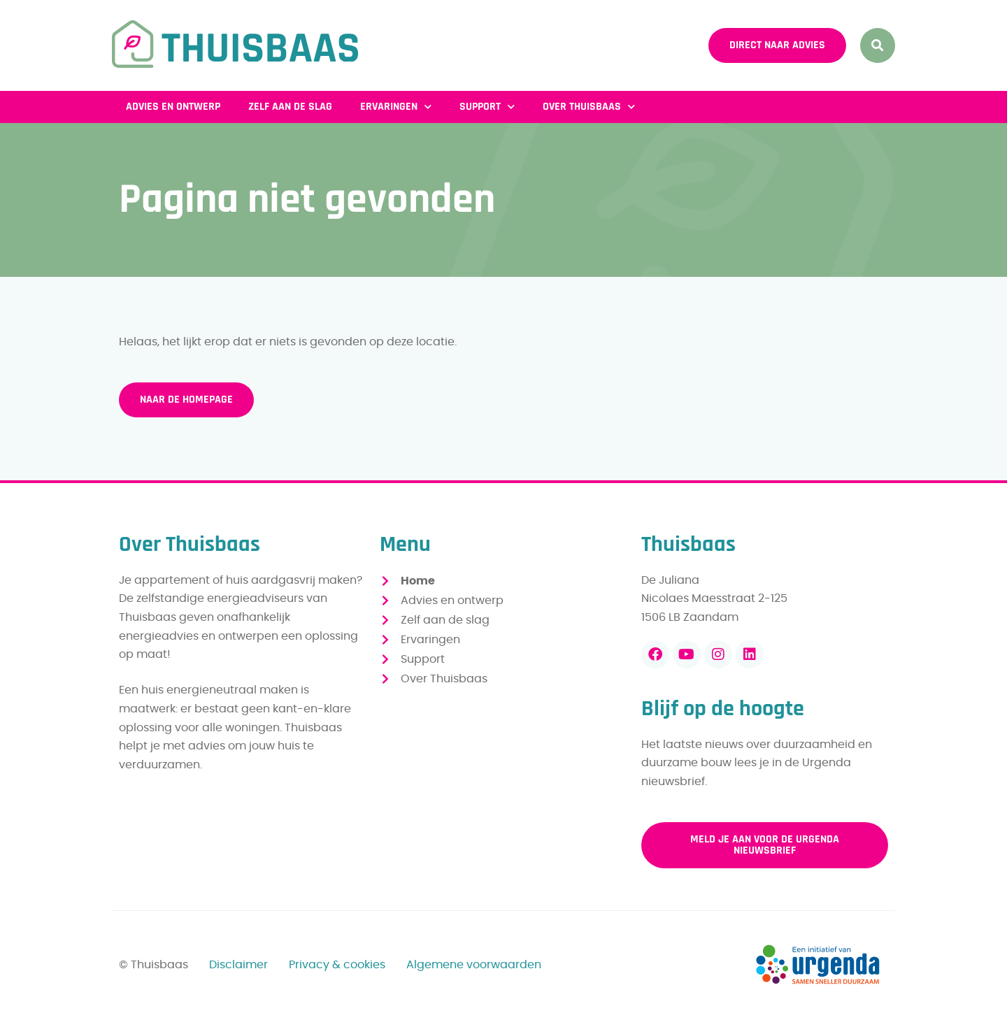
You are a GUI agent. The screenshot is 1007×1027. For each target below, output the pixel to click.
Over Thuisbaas (589, 106)
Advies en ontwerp (173, 106)
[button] (877, 45)
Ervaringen (395, 106)
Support (487, 106)
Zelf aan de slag (290, 106)
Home (418, 581)
